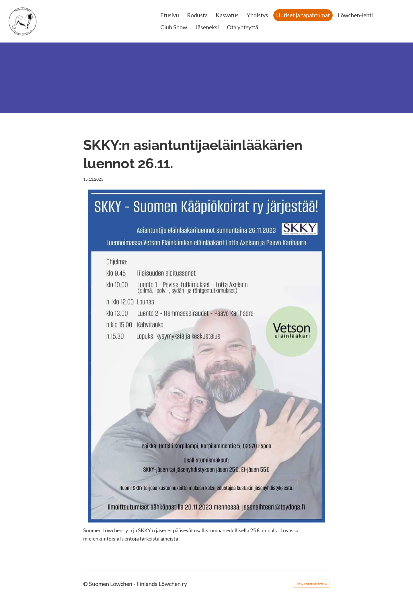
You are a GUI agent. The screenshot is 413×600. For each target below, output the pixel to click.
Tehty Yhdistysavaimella (311, 583)
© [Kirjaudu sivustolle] (86, 583)
